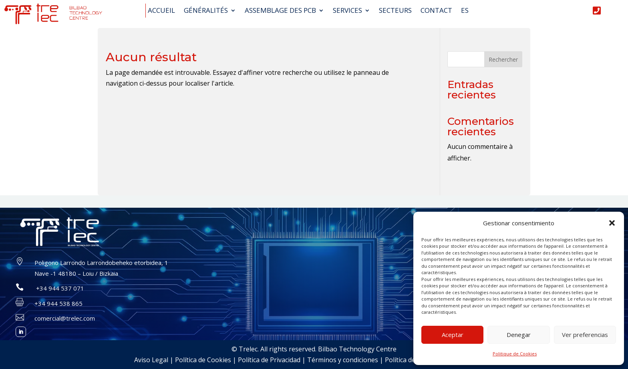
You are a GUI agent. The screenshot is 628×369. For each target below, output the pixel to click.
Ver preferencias (585, 335)
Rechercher (503, 59)
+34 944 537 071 (59, 288)
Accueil (161, 11)
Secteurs (395, 11)
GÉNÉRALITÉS (206, 11)
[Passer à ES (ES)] (465, 12)
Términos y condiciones (342, 359)
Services (347, 11)
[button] (612, 223)
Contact (436, 11)
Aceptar (452, 335)
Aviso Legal (151, 359)
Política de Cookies (203, 359)
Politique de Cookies (515, 354)
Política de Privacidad (269, 359)
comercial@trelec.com (64, 318)
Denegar (519, 335)
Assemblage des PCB (280, 11)
